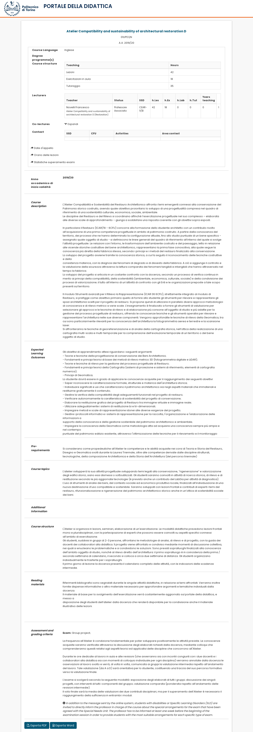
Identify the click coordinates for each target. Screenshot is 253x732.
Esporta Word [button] (63, 725)
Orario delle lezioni (46, 155)
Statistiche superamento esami (54, 162)
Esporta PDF (37, 725)
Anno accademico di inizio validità (42, 183)
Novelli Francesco (77, 107)
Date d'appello (43, 148)
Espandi (71, 124)
